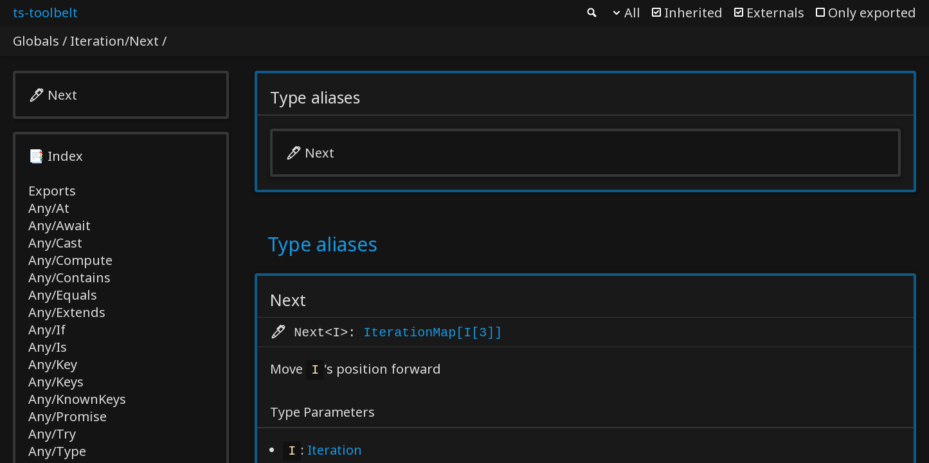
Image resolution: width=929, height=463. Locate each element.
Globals (36, 41)
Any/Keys (56, 381)
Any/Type (57, 451)
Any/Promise (67, 416)
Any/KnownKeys (77, 399)
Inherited (693, 12)
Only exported (872, 12)
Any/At (48, 208)
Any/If (47, 329)
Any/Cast (55, 242)
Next (62, 95)
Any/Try (52, 433)
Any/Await (59, 225)
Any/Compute (70, 260)
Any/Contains (69, 277)
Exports (52, 190)
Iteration (334, 451)
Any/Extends (66, 312)
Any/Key (52, 364)
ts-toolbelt (45, 12)
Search (591, 13)
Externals (775, 12)
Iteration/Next (114, 41)
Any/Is (47, 347)
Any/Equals (62, 295)
